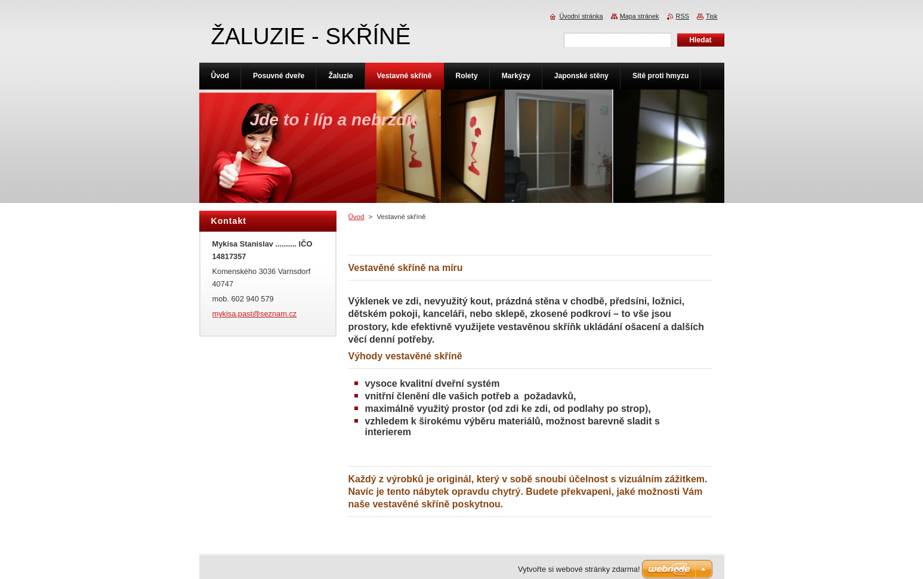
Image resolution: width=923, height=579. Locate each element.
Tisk (712, 16)
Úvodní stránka (581, 16)
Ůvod (356, 216)
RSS (682, 16)
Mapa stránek (639, 16)
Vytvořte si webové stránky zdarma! (579, 569)
